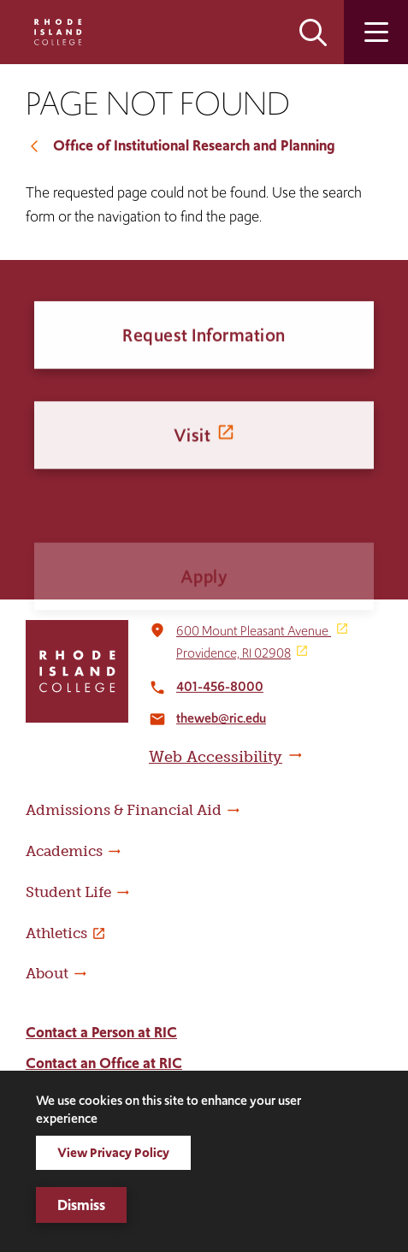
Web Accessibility (215, 756)
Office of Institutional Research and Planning (193, 145)
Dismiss (81, 1205)
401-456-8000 (219, 686)
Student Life (68, 892)
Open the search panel (313, 32)
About (47, 973)
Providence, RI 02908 (233, 653)
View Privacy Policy (113, 1152)
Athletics (56, 933)
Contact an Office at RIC (104, 1063)
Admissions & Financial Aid (124, 809)
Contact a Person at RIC (101, 1032)
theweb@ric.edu (221, 718)
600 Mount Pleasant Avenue (253, 631)
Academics (64, 850)
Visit (192, 448)
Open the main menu (376, 32)
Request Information (204, 338)
